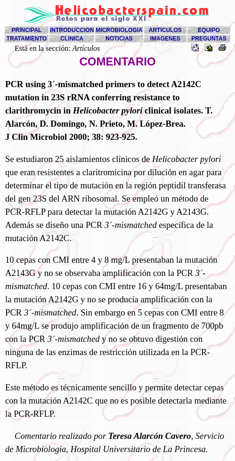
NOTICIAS (118, 38)
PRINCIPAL (27, 30)
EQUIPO (209, 30)
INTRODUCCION (72, 30)
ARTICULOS (165, 30)
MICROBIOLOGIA (119, 30)
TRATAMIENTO (27, 38)
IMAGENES (165, 38)
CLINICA (71, 38)
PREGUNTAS (208, 38)
